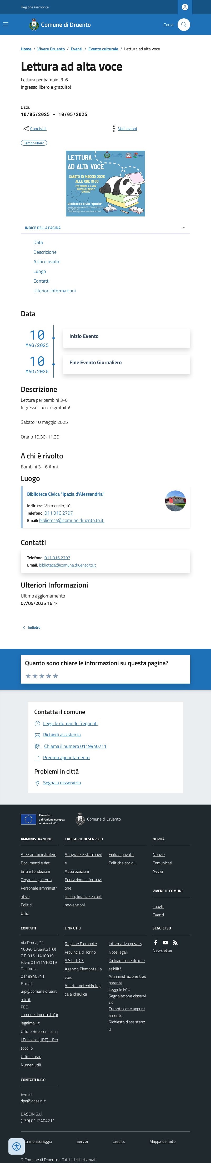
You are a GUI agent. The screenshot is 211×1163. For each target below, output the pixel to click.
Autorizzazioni (77, 871)
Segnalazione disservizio (127, 999)
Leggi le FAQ (119, 989)
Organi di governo (36, 879)
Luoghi (158, 906)
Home (26, 49)
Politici (26, 905)
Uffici (25, 913)
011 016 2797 (58, 512)
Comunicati (162, 863)
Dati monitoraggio (36, 1141)
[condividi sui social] (34, 128)
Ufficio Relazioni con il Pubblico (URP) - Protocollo (39, 1039)
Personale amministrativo (39, 892)
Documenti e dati (36, 863)
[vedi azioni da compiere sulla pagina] (123, 128)
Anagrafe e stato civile (83, 858)
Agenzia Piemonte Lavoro (83, 973)
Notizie (159, 854)
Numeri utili (31, 1065)
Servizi (82, 1141)
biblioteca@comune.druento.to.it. (71, 520)
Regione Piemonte (35, 7)
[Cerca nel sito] (181, 24)
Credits (119, 1141)
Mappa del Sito (162, 1141)
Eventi (76, 49)
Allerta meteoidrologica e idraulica (83, 989)
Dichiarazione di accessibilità (127, 964)
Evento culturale (103, 49)
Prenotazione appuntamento (127, 1012)
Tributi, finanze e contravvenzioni (83, 900)
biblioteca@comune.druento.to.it (67, 565)
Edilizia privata (121, 854)
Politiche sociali (122, 863)
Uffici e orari (31, 1056)
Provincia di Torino (80, 952)
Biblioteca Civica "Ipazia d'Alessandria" (65, 494)
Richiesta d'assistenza (127, 1025)
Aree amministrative (38, 854)
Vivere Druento (51, 49)
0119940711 (32, 976)
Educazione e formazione (83, 883)
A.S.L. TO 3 (74, 960)
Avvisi (158, 871)
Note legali (118, 952)
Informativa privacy (125, 943)
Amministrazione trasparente (127, 979)
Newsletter (162, 950)
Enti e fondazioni (35, 871)
